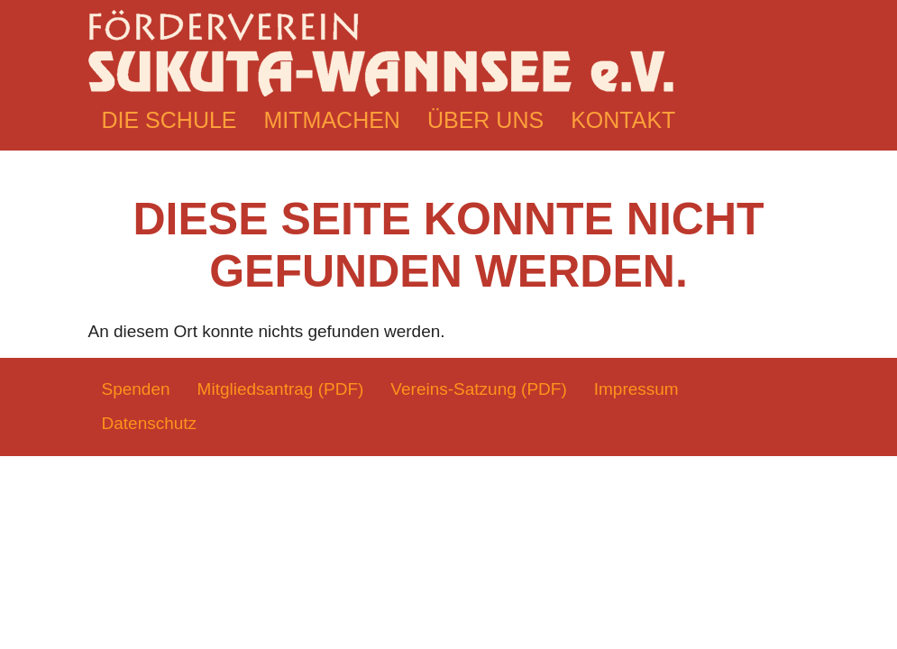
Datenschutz (149, 423)
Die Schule (169, 120)
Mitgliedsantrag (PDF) (280, 388)
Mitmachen (332, 120)
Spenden (136, 388)
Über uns (485, 120)
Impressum (636, 388)
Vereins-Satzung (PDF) (478, 388)
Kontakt (623, 120)
